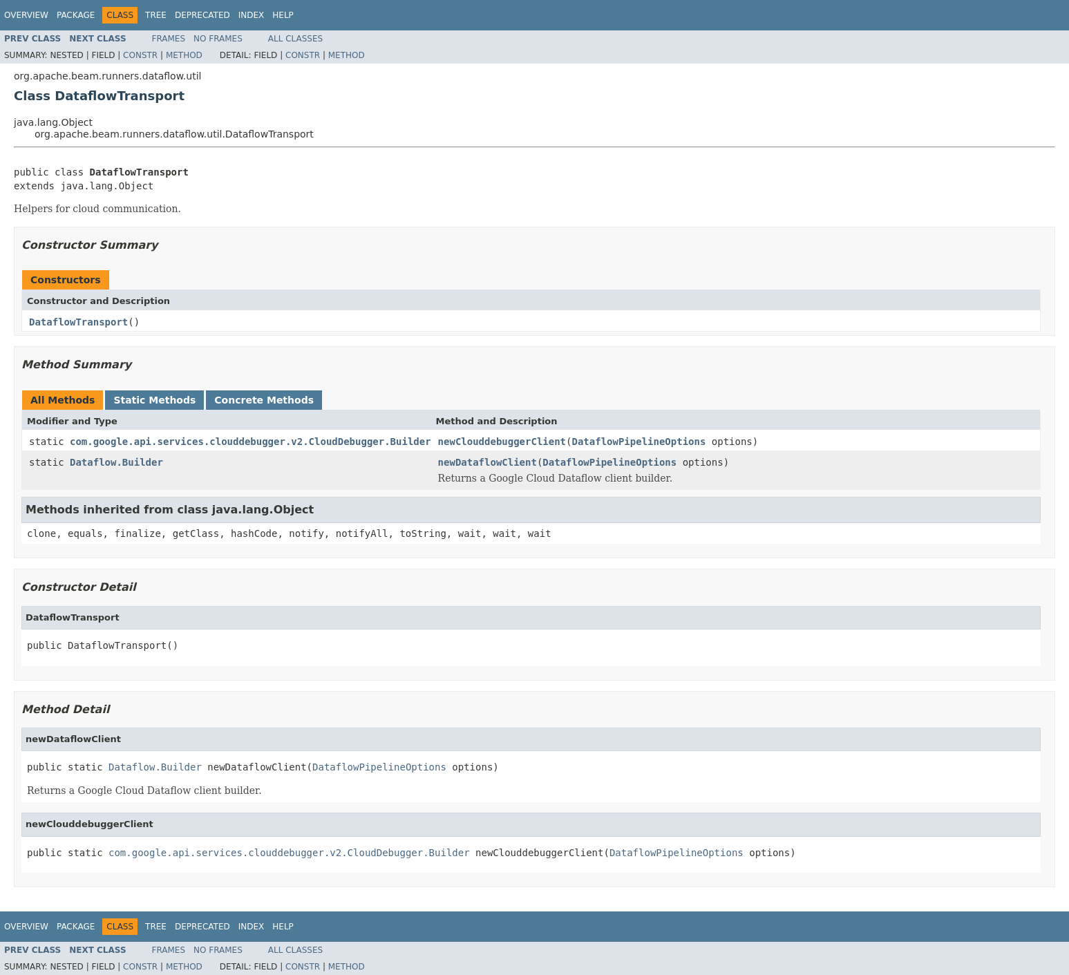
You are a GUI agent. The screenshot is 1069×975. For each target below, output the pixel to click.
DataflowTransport (78, 322)
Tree (156, 15)
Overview (26, 15)
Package (76, 15)
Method (184, 55)
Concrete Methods (264, 400)
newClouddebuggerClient (502, 441)
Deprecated (202, 15)
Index (251, 15)
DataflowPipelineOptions (638, 441)
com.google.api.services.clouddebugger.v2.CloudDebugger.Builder (250, 441)
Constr (140, 55)
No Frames (218, 39)
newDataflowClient (487, 462)
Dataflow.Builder (116, 462)
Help (283, 15)
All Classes (295, 39)
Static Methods (154, 400)
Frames (169, 39)
